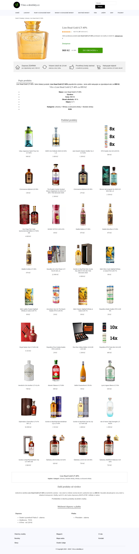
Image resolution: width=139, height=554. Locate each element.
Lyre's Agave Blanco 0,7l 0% (110, 385)
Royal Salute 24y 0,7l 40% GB (28, 347)
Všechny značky (20, 534)
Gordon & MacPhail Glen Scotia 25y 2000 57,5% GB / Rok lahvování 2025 (83, 270)
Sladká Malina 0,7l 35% (83, 229)
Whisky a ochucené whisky (64, 12)
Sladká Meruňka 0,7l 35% (110, 229)
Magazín (59, 534)
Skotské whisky (83, 12)
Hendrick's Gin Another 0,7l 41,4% (28, 385)
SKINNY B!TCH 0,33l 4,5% (56, 229)
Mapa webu (60, 538)
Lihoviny (27, 12)
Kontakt (101, 538)
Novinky (17, 538)
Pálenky (121, 12)
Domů (17, 12)
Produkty (21, 18)
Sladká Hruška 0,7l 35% (28, 269)
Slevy (16, 543)
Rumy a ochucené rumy (42, 12)
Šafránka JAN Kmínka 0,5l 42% (56, 460)
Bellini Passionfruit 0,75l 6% (83, 385)
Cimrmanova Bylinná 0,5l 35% (83, 189)
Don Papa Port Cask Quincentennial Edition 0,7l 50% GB (29, 230)
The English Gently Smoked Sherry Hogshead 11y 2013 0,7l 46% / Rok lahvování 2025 (56, 191)
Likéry (103, 12)
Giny (111, 12)
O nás (100, 534)
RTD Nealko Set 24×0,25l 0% (110, 151)
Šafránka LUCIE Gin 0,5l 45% (83, 460)
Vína (95, 12)
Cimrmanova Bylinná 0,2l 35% (29, 189)
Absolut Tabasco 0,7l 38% (56, 385)
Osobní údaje (61, 543)
